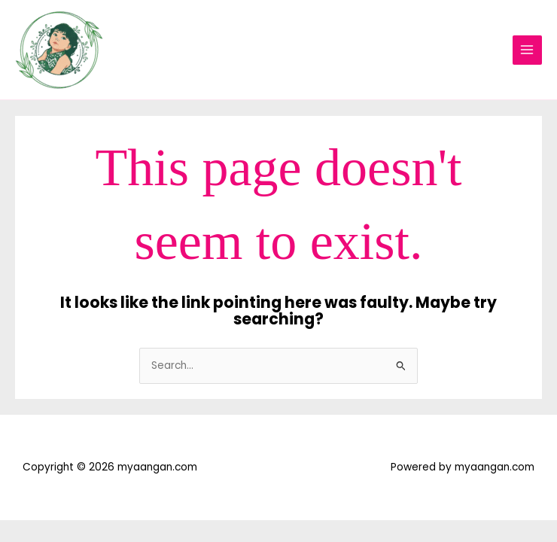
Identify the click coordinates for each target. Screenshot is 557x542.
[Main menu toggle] (527, 50)
